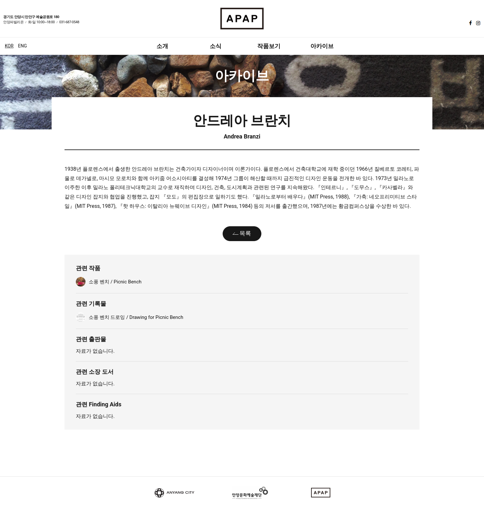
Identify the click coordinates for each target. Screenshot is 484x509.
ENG (22, 45)
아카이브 (322, 46)
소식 (215, 46)
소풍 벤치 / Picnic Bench (115, 282)
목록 (245, 233)
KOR (9, 45)
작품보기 (268, 46)
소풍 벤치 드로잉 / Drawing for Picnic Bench (136, 317)
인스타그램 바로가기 (477, 23)
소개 (162, 46)
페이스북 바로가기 (470, 23)
